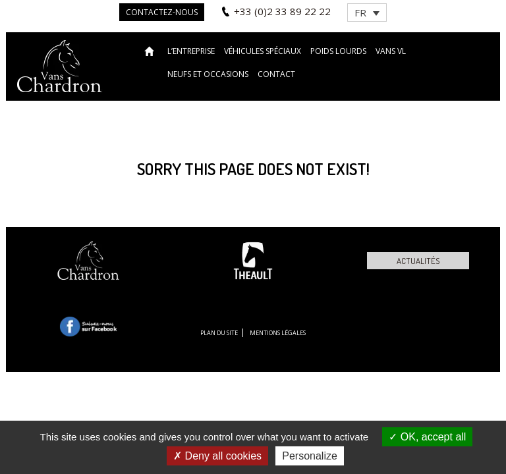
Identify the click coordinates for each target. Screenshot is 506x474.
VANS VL (391, 51)
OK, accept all (427, 436)
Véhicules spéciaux (262, 51)
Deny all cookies (217, 455)
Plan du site (219, 333)
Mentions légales (278, 333)
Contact (276, 74)
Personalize (309, 455)
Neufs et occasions (207, 74)
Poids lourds (338, 51)
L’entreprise (191, 51)
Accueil (151, 50)
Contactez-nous (162, 12)
